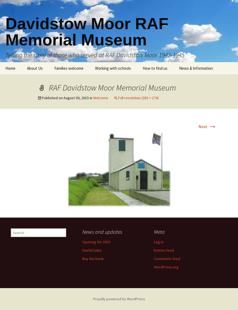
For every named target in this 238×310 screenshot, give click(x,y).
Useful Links (92, 250)
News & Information (196, 68)
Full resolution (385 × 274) (138, 97)
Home (10, 68)
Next (208, 126)
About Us (35, 68)
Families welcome (68, 68)
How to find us (155, 68)
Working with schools (113, 68)
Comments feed (167, 258)
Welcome (100, 97)
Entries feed (164, 250)
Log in (158, 241)
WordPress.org (166, 267)
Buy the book (93, 258)
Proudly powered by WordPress (119, 298)
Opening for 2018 (96, 241)
